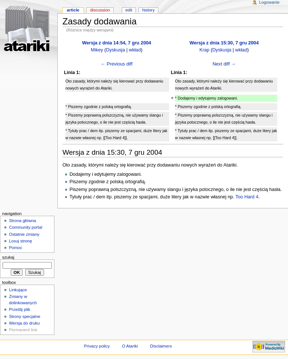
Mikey (97, 50)
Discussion (100, 10)
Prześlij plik (19, 309)
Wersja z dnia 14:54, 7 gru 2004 (116, 43)
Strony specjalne (24, 316)
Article (73, 10)
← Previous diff (117, 64)
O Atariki (130, 346)
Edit (128, 10)
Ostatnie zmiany (24, 234)
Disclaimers (161, 346)
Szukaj (8, 257)
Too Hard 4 (246, 196)
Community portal (25, 227)
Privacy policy (97, 346)
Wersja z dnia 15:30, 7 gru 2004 (224, 43)
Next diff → (224, 64)
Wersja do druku (24, 323)
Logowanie (269, 2)
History (148, 10)
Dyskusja (115, 50)
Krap (205, 50)
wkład (135, 50)
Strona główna (22, 220)
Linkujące (18, 290)
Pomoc (15, 247)
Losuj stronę (20, 241)
